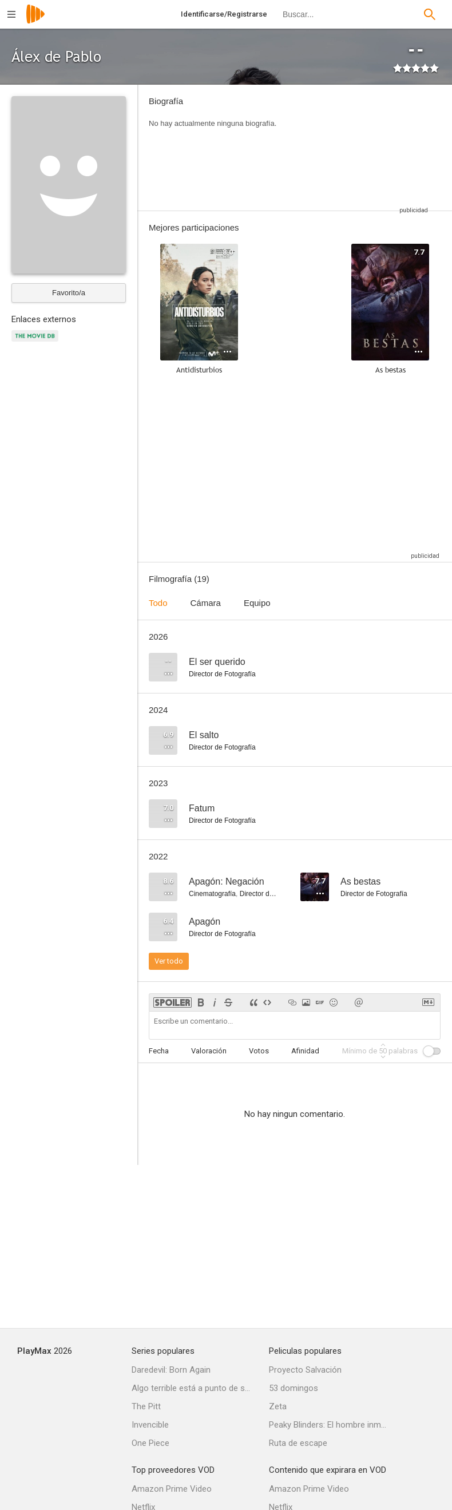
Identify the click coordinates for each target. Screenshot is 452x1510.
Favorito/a (68, 292)
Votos (259, 1051)
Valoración (209, 1051)
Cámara (206, 603)
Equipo (257, 603)
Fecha (159, 1051)
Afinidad (305, 1051)
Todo (158, 603)
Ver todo (168, 961)
